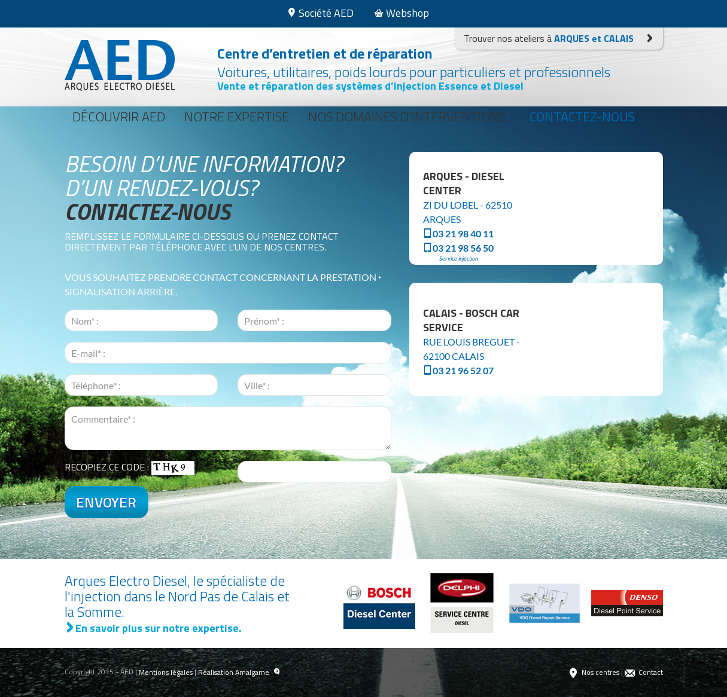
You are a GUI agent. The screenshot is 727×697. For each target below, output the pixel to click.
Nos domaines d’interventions (407, 116)
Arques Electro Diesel (120, 65)
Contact (644, 672)
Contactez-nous (582, 116)
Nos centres (593, 672)
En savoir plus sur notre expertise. (153, 628)
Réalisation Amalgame (239, 672)
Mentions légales (166, 672)
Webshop (401, 13)
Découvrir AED (118, 116)
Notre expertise (236, 116)
